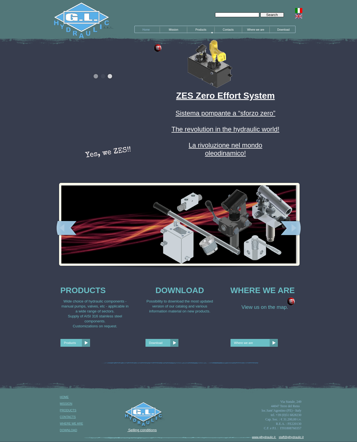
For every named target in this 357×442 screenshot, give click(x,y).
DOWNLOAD (68, 430)
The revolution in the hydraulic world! (225, 129)
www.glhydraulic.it (264, 437)
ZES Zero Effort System (225, 96)
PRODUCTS (68, 410)
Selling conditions (142, 430)
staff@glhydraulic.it (291, 437)
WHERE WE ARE (71, 423)
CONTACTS (68, 417)
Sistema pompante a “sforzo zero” (226, 113)
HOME (64, 397)
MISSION (66, 403)
